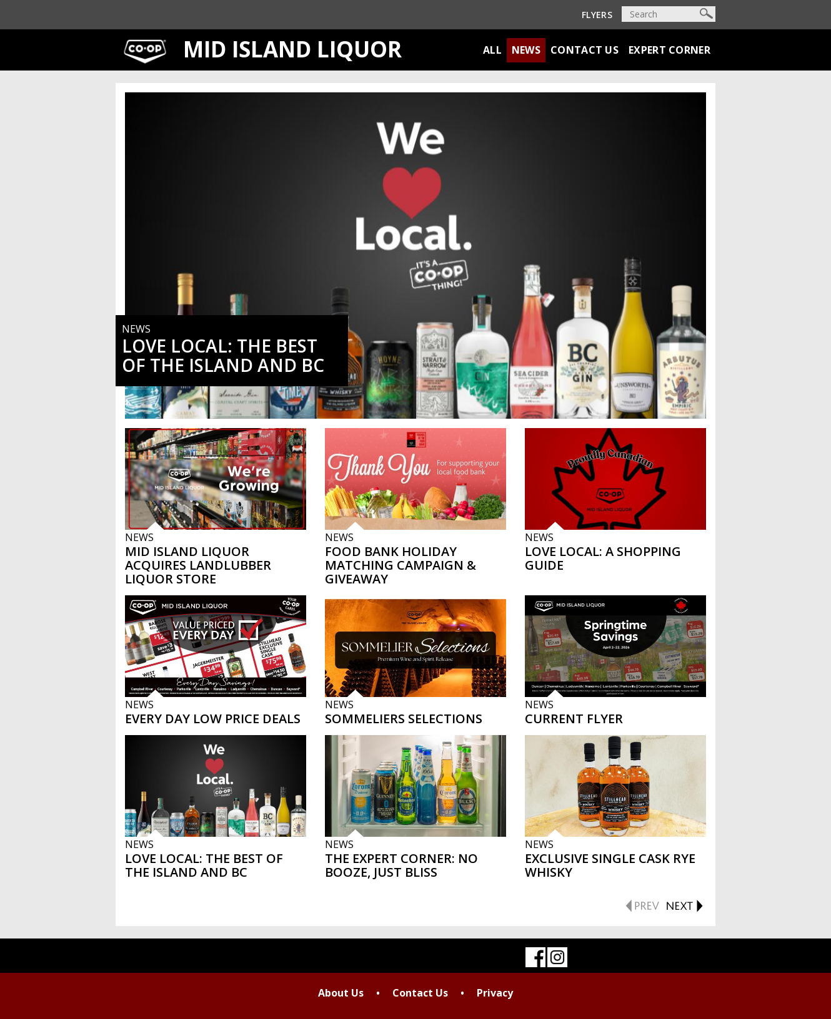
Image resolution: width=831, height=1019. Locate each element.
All (492, 50)
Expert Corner (669, 50)
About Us (341, 993)
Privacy (495, 993)
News (526, 50)
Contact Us (584, 50)
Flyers (597, 15)
